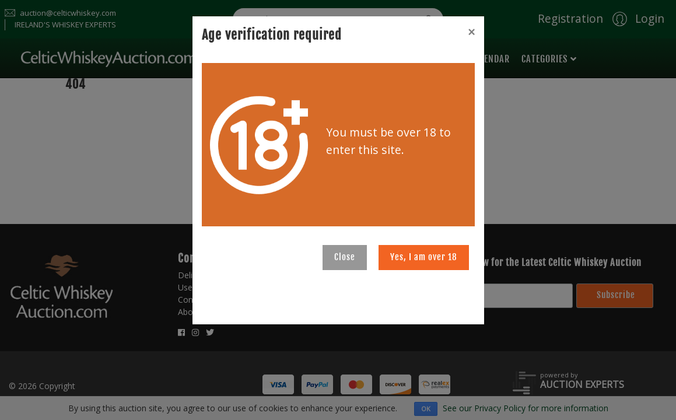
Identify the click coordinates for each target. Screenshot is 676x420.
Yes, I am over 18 (423, 256)
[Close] (471, 32)
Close (344, 256)
